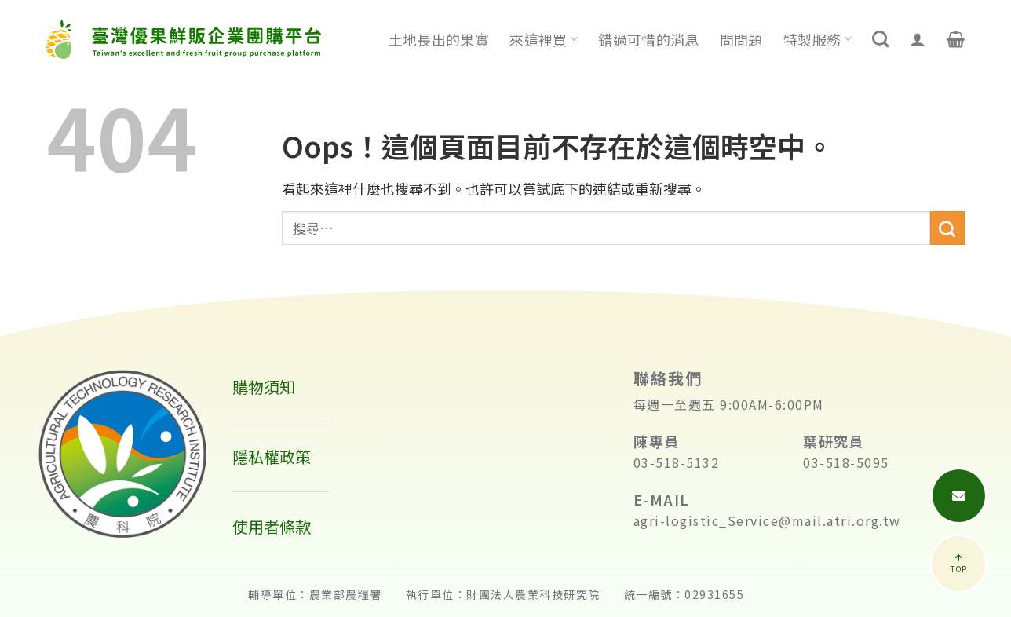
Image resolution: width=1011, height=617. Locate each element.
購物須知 (263, 386)
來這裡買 (543, 39)
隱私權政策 (271, 456)
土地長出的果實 (439, 39)
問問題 (741, 39)
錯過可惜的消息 (648, 39)
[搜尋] (880, 39)
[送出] (947, 228)
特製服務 (817, 39)
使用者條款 (271, 526)
